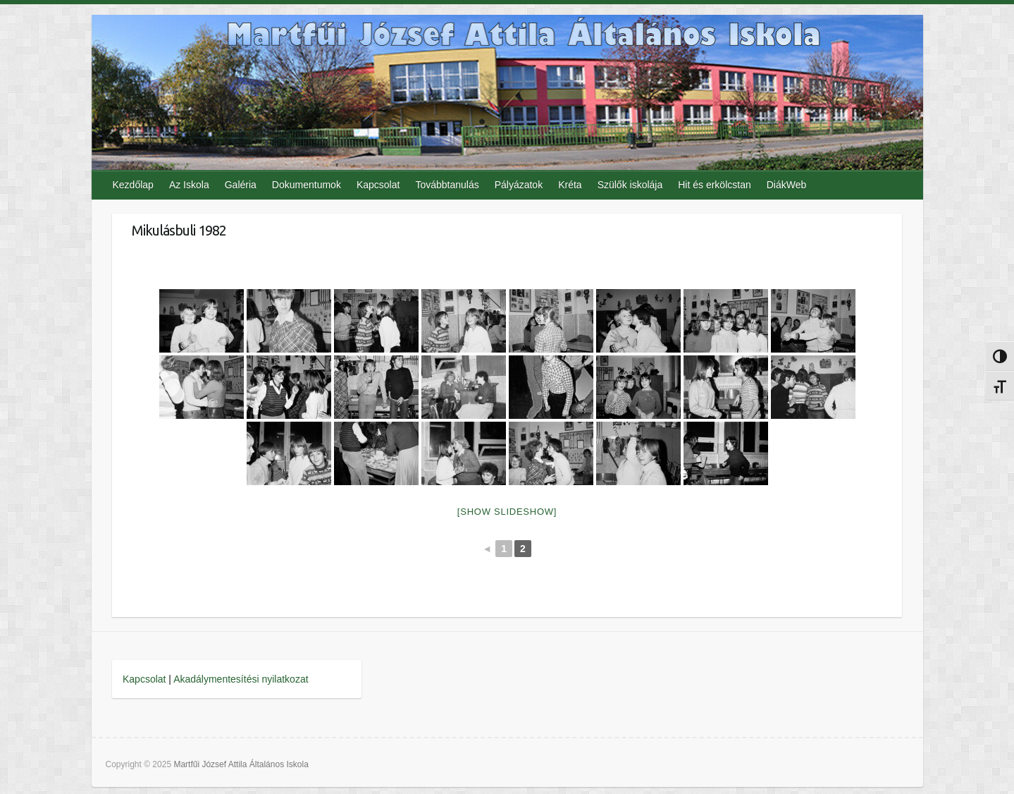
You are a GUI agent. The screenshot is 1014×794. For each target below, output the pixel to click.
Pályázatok (519, 184)
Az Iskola (189, 184)
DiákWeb (787, 184)
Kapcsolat (378, 184)
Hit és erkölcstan (714, 184)
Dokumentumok (306, 184)
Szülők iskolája (630, 184)
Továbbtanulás (446, 184)
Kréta (569, 184)
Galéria (240, 184)
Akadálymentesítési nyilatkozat (240, 679)
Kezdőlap (133, 184)
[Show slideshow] (507, 511)
